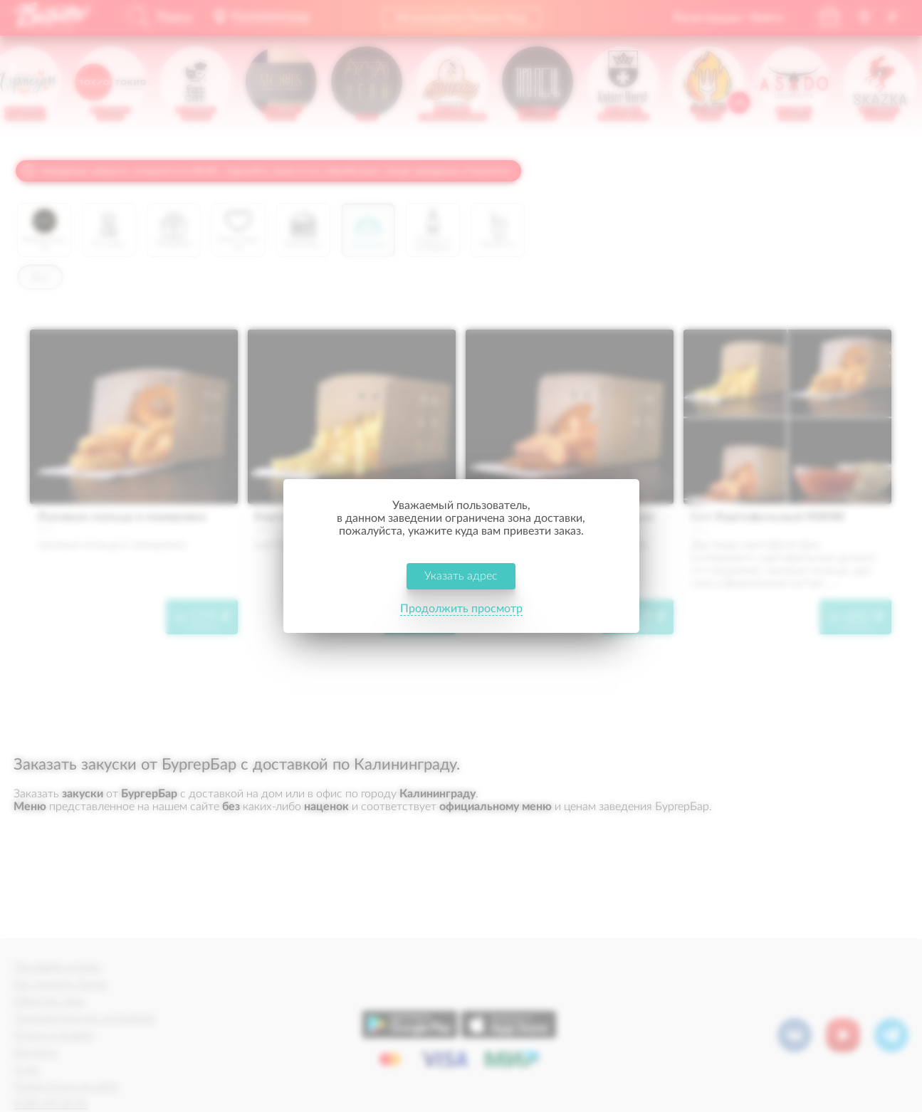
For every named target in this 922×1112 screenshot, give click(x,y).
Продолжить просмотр (461, 608)
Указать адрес (461, 576)
